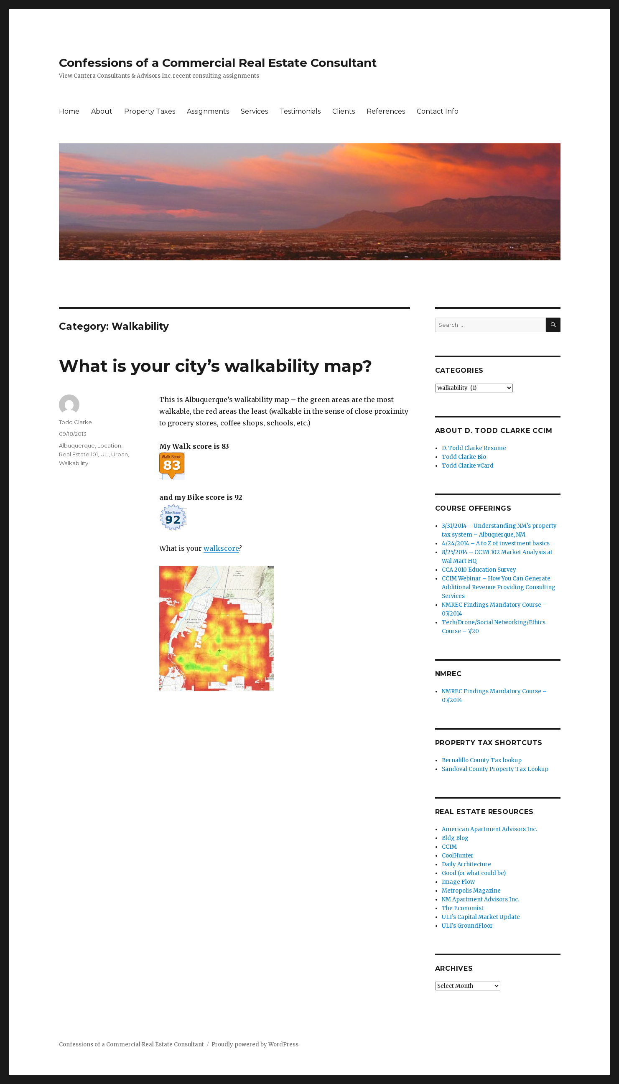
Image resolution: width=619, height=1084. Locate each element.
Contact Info (438, 111)
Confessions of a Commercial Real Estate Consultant (218, 63)
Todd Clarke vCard (468, 465)
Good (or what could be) (474, 873)
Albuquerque (77, 445)
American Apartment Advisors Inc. (489, 829)
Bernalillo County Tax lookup (482, 760)
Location (109, 445)
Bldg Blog (455, 838)
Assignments (208, 111)
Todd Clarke (75, 422)
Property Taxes (149, 111)
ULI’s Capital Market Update (481, 917)
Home (69, 111)
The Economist (463, 908)
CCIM (449, 846)
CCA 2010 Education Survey (479, 569)
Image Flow (458, 882)
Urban (119, 454)
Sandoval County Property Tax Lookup (495, 769)
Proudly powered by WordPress (254, 1044)
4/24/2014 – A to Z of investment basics (496, 543)
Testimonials (300, 111)
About (101, 111)
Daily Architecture (466, 864)
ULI (104, 454)
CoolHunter (458, 855)
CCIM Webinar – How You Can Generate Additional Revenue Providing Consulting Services (498, 587)
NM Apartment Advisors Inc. (480, 899)
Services (254, 111)
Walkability (73, 463)
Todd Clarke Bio (464, 457)
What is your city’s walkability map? (215, 366)
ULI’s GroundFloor (467, 925)
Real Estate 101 (78, 454)
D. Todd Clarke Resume (474, 448)
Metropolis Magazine (471, 890)
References (386, 111)
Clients (343, 111)
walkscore (221, 548)
